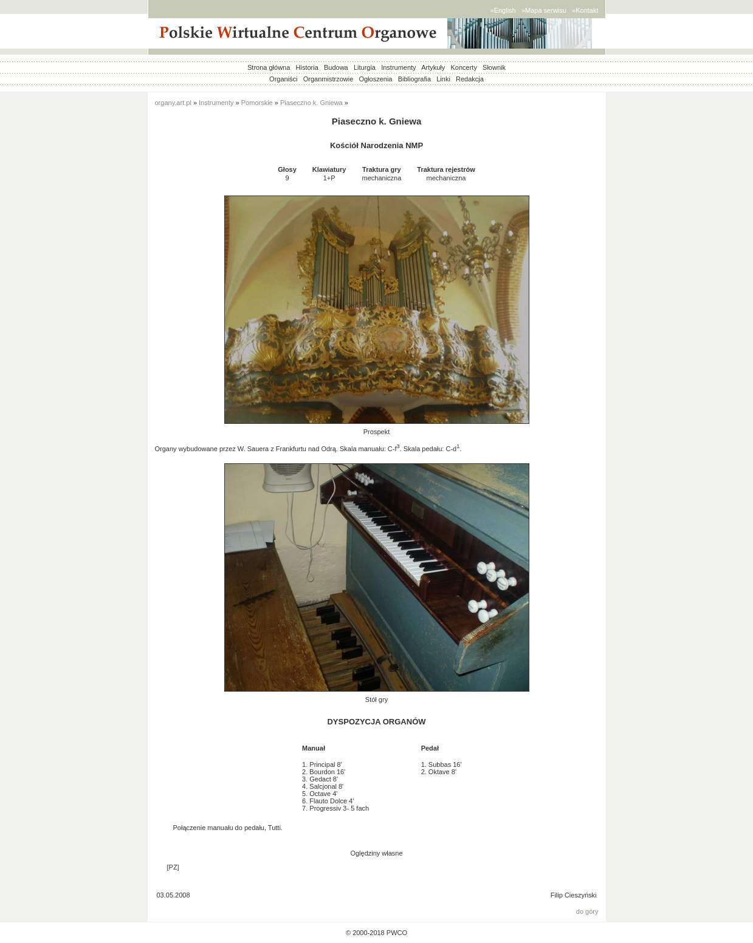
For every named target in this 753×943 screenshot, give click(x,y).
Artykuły (433, 67)
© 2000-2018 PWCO (376, 932)
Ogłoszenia (375, 79)
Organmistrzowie (328, 79)
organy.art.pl (173, 102)
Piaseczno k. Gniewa (311, 102)
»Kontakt (585, 10)
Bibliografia (414, 79)
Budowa (336, 67)
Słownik (494, 67)
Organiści (283, 79)
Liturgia (365, 67)
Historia (307, 67)
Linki (443, 79)
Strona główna (268, 67)
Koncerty (463, 67)
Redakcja (470, 79)
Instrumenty (398, 67)
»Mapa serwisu (543, 10)
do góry (587, 911)
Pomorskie (257, 102)
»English (503, 10)
